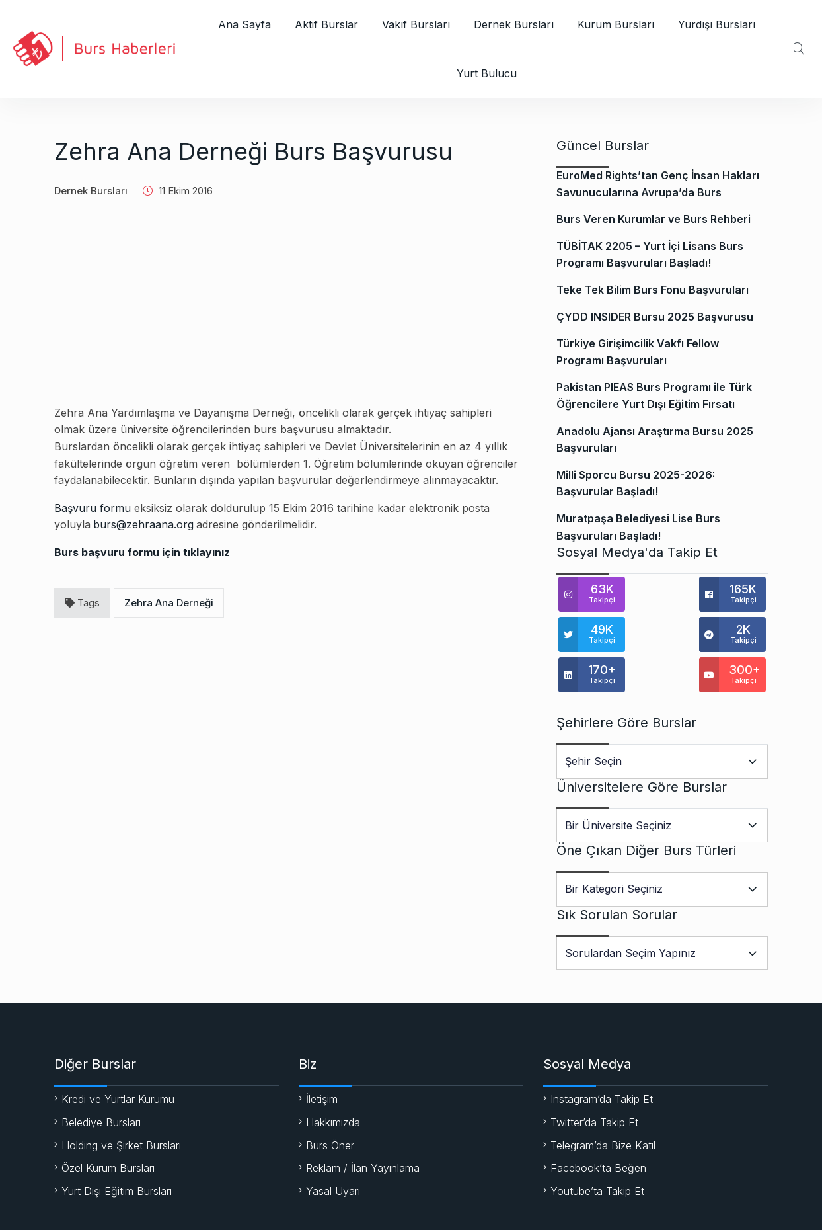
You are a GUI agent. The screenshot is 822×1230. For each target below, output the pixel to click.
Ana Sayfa (244, 24)
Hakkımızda (333, 1081)
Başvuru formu (92, 507)
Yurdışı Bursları (716, 24)
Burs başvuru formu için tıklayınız (142, 552)
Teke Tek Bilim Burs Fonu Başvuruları (652, 289)
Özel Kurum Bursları (108, 1127)
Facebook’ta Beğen (598, 1127)
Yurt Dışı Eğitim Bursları (116, 1150)
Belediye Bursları (101, 1081)
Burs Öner (330, 1105)
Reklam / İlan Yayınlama (363, 1127)
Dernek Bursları (514, 24)
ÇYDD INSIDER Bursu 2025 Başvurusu (654, 316)
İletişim (322, 1058)
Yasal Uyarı (333, 1150)
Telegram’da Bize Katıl (602, 1105)
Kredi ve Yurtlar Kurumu (117, 1058)
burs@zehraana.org (143, 524)
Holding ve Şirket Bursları (121, 1105)
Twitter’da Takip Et (594, 1081)
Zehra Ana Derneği (168, 602)
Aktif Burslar (326, 24)
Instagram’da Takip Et (601, 1058)
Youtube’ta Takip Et (597, 1150)
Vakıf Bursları (416, 24)
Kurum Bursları (616, 24)
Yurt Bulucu (487, 73)
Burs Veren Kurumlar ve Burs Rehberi (653, 219)
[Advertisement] (288, 312)
